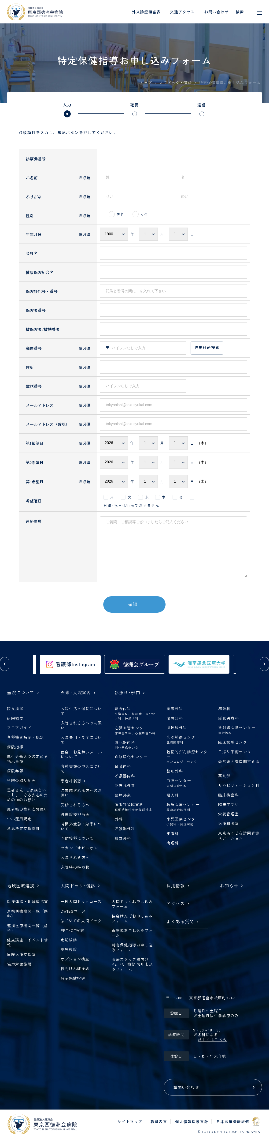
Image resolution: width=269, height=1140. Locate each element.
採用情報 (175, 886)
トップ (146, 82)
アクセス (175, 903)
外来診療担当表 (146, 12)
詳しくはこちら (212, 1039)
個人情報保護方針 (191, 1121)
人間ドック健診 (78, 886)
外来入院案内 (76, 692)
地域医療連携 (21, 886)
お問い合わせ (216, 12)
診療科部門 (127, 692)
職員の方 (159, 1121)
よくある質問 (180, 921)
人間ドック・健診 (175, 82)
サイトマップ (130, 1121)
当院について (21, 692)
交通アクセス (182, 12)
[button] (4, 664)
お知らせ (229, 886)
